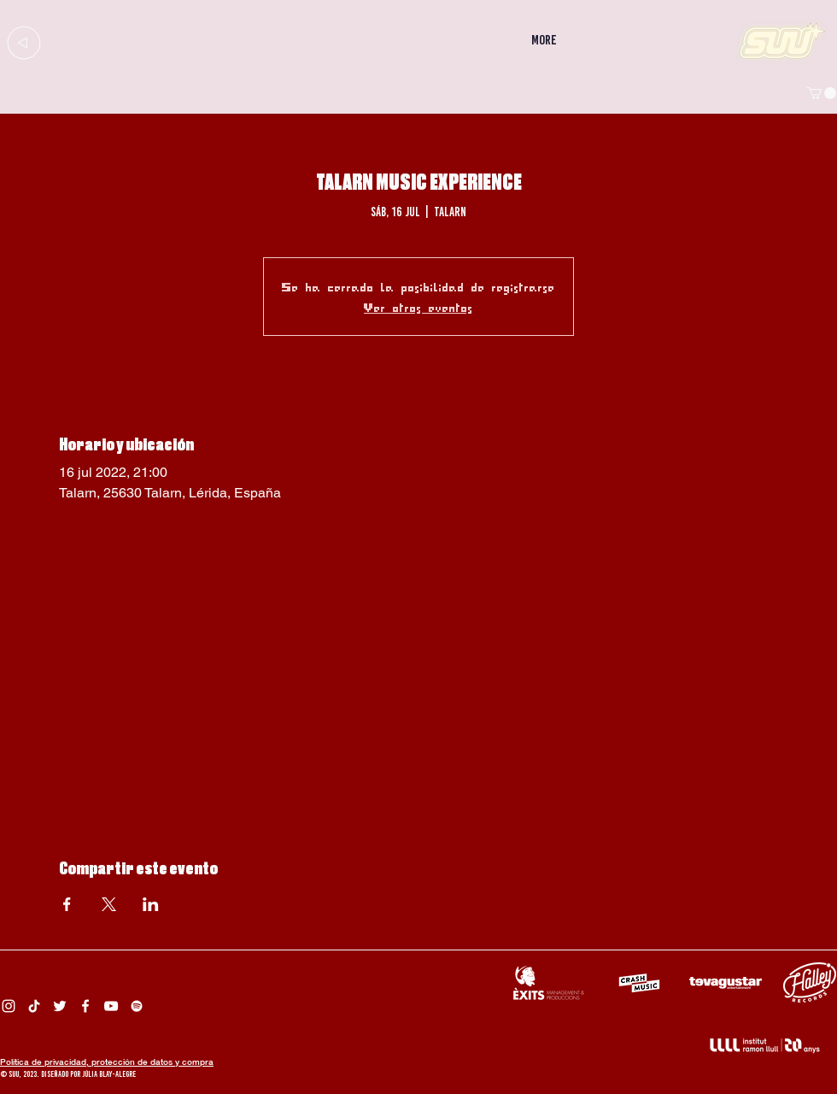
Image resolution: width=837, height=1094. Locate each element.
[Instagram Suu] (8, 1006)
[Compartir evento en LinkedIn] (151, 904)
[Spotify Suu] (136, 1006)
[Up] (23, 42)
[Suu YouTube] (111, 1006)
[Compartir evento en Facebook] (67, 904)
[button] (821, 93)
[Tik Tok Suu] (34, 1006)
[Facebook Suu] (85, 1006)
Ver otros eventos (418, 306)
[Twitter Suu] (59, 1006)
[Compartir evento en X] (109, 904)
